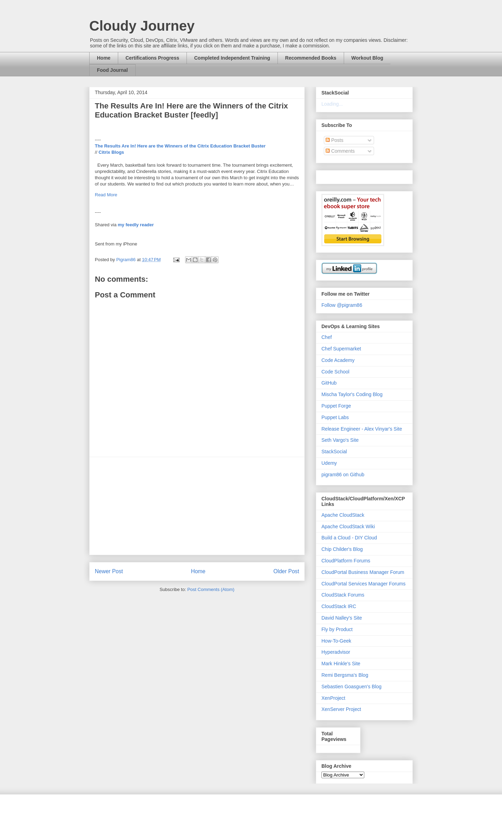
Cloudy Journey (142, 25)
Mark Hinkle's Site (340, 663)
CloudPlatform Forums (345, 560)
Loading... (332, 104)
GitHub (329, 383)
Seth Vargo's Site (340, 440)
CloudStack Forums (342, 595)
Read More (106, 194)
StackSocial (334, 451)
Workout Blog (367, 58)
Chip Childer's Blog (342, 549)
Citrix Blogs (111, 152)
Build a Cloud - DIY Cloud (349, 537)
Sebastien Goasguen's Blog (351, 686)
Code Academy (338, 360)
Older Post (286, 571)
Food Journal (112, 70)
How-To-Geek (336, 641)
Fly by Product (336, 629)
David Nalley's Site (341, 618)
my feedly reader (136, 224)
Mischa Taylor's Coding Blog (351, 394)
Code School (335, 371)
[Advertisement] (197, 506)
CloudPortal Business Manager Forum (362, 572)
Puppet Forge (336, 406)
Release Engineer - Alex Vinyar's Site (361, 429)
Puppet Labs (335, 417)
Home (104, 58)
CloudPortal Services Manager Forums (363, 583)
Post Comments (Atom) (210, 589)
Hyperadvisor (335, 652)
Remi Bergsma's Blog (344, 675)
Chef (326, 337)
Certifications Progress (152, 58)
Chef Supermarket (341, 348)
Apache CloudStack (342, 515)
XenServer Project (341, 709)
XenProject (333, 698)
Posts (334, 140)
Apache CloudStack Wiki (348, 526)
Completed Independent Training (232, 58)
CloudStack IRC (338, 606)
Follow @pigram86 (341, 305)
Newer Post (109, 571)
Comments (340, 151)
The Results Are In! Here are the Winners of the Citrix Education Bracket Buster (180, 146)
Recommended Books (310, 58)
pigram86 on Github (342, 474)
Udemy (329, 463)
